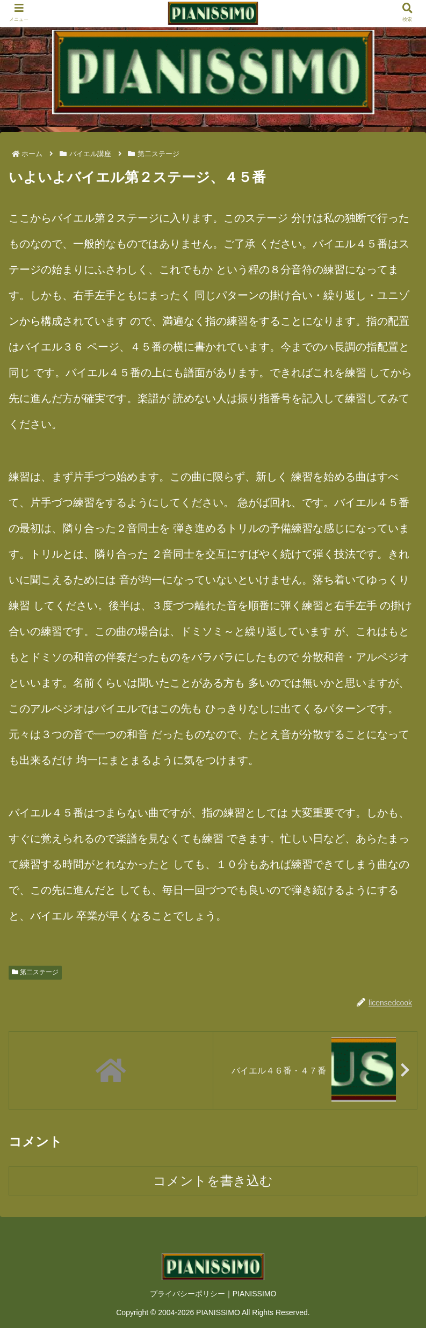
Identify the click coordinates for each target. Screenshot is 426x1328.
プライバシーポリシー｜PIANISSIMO (213, 1293)
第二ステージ (35, 972)
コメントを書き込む (213, 1180)
